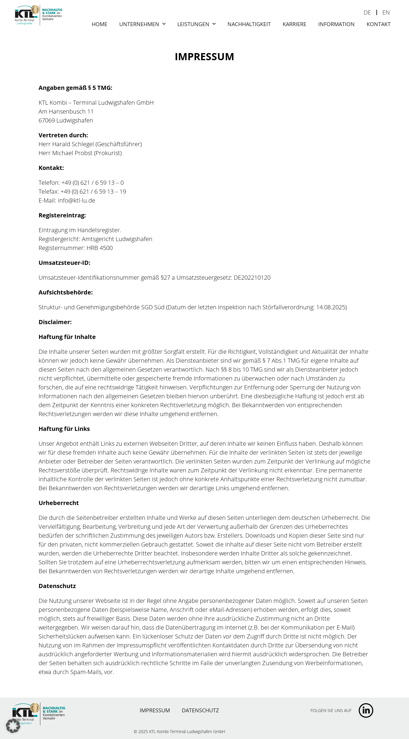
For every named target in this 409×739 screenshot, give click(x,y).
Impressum (155, 710)
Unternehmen (142, 24)
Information (336, 24)
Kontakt (379, 24)
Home (99, 24)
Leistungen (196, 24)
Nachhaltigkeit (249, 24)
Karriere (294, 24)
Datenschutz (200, 710)
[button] (13, 726)
